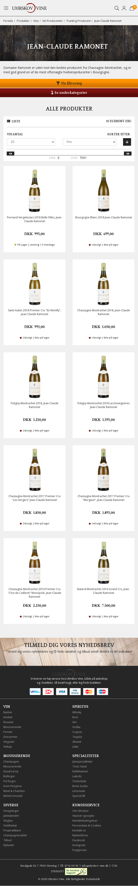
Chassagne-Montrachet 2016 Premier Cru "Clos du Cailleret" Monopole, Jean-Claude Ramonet (34, 593)
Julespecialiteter (82, 761)
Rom (75, 717)
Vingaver (9, 742)
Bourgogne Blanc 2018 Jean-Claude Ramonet (103, 217)
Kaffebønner (80, 771)
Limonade (78, 791)
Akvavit (76, 742)
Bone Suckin (80, 786)
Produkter (23, 21)
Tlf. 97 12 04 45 (69, 865)
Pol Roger (9, 781)
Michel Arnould (12, 796)
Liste (16, 121)
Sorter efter (118, 134)
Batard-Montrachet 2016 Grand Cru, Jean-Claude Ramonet (103, 591)
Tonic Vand (79, 766)
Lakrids (77, 776)
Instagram (79, 845)
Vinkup (7, 747)
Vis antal (15, 134)
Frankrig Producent (79, 21)
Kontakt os (79, 830)
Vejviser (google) (83, 816)
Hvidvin (8, 717)
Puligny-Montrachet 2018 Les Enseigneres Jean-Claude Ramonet (103, 405)
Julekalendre (11, 816)
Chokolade (79, 781)
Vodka (76, 727)
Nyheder (8, 845)
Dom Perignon (12, 786)
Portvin (7, 732)
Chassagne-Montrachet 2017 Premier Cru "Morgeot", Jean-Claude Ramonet (103, 498)
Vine (36, 21)
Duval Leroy (10, 771)
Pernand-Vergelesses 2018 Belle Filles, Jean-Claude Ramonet (34, 219)
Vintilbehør (10, 825)
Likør (75, 747)
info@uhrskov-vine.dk (95, 865)
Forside (8, 21)
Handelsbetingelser (85, 820)
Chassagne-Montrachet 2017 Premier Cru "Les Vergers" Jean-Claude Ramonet (34, 498)
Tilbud (7, 840)
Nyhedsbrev (80, 835)
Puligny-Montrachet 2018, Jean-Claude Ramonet (35, 405)
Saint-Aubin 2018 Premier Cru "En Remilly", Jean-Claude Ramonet (34, 312)
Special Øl (78, 796)
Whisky (76, 712)
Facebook (78, 840)
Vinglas (8, 820)
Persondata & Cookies (86, 825)
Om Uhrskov (80, 811)
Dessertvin (10, 737)
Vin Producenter (52, 21)
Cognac (77, 732)
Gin (74, 722)
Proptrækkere (12, 830)
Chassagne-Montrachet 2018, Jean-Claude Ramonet (103, 312)
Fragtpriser (79, 850)
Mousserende (12, 727)
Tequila (77, 737)
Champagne (11, 761)
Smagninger (11, 811)
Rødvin (7, 712)
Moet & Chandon (14, 791)
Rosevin (8, 722)
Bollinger (9, 776)
